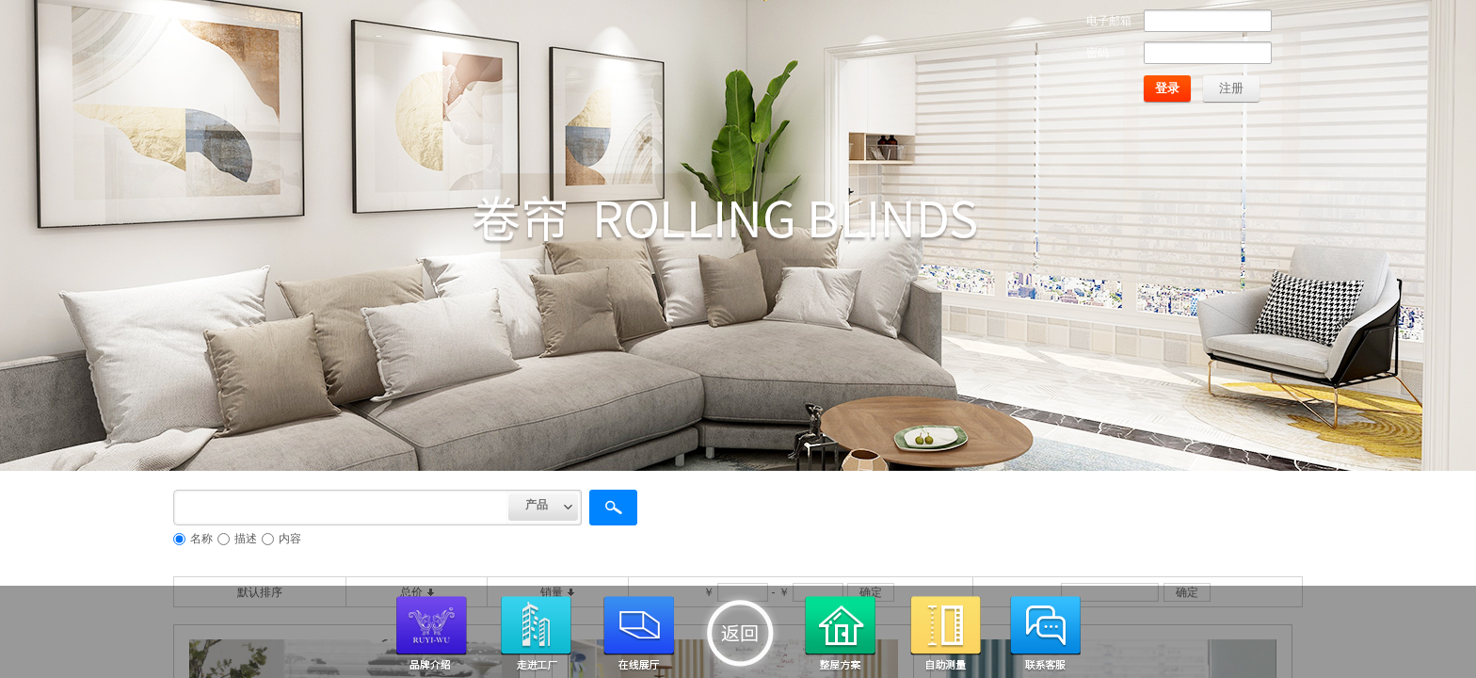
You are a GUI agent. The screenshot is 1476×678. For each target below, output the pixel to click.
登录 (1167, 88)
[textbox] (340, 507)
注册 (1231, 88)
